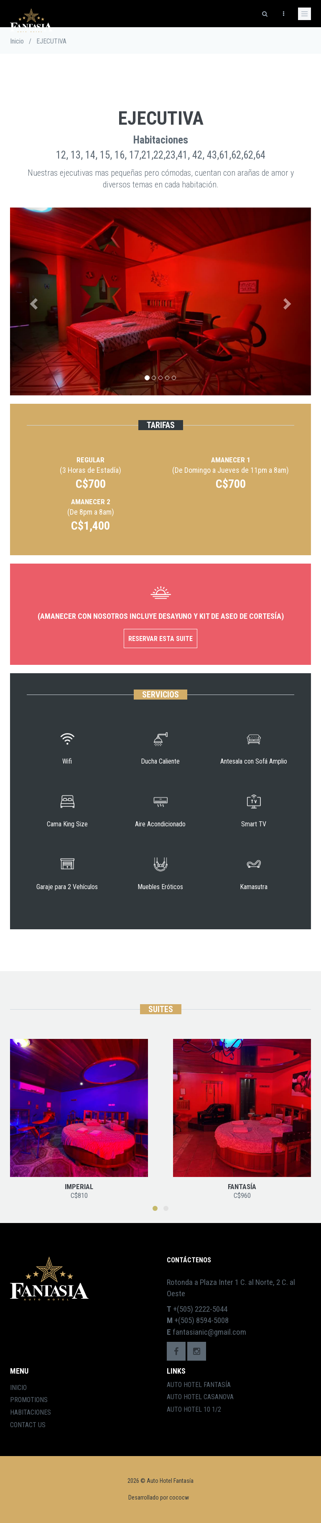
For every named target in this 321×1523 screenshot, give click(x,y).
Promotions (29, 1400)
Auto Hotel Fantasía (199, 1385)
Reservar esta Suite (160, 639)
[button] (32, 301)
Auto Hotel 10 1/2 (194, 1409)
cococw (179, 1497)
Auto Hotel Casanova (200, 1397)
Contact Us (28, 1425)
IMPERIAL (79, 1186)
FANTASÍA (242, 1186)
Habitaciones (30, 1412)
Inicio (17, 41)
